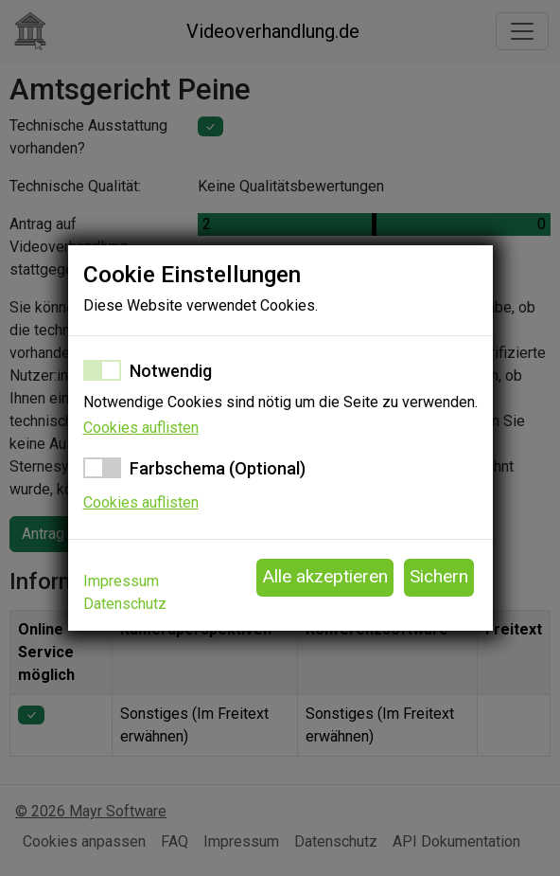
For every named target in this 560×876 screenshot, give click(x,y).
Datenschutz (124, 604)
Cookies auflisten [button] (141, 428)
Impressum (121, 581)
